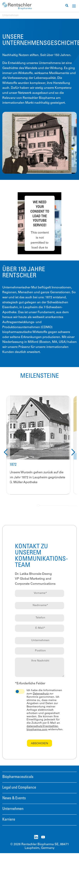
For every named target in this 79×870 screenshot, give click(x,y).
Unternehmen (10, 15)
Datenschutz (41, 693)
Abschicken (39, 743)
